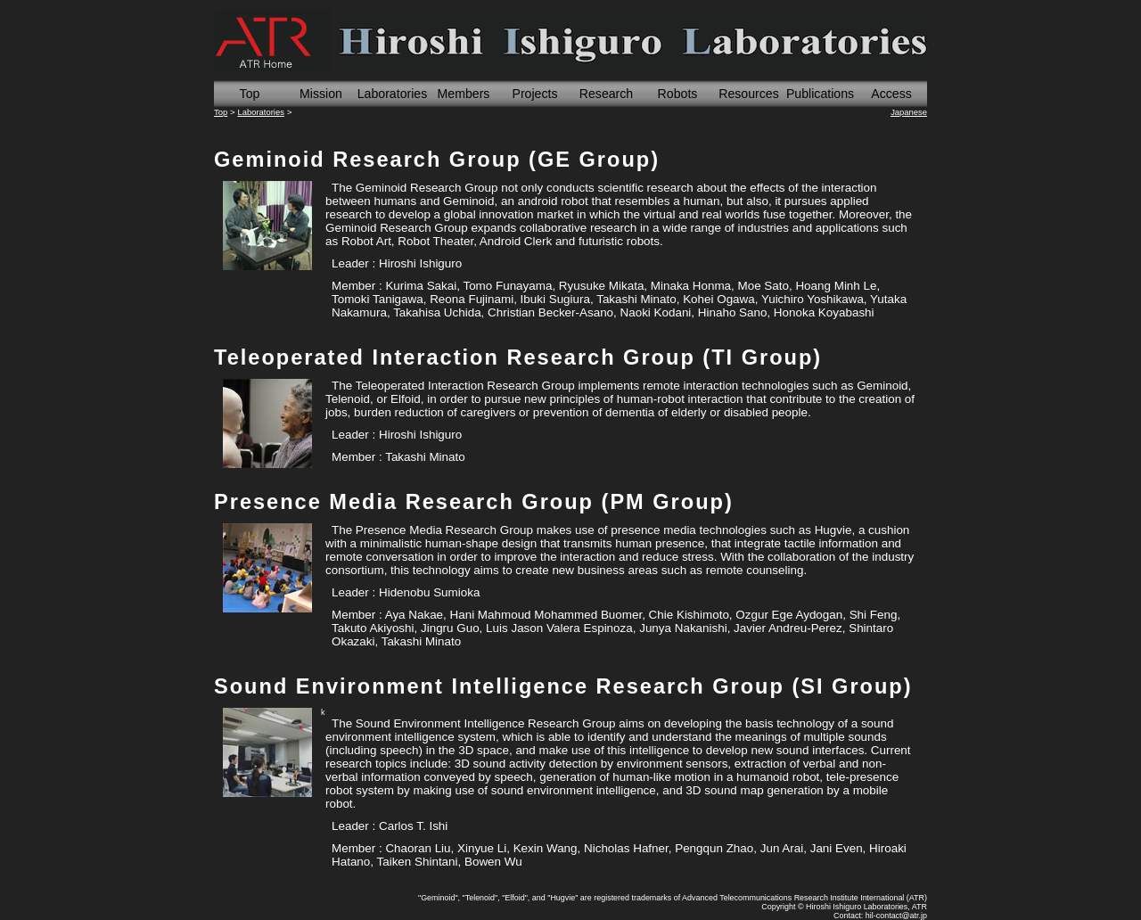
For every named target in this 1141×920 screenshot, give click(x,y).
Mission (321, 93)
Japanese (909, 112)
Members (464, 93)
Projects (534, 93)
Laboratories (392, 93)
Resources (748, 93)
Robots (678, 93)
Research (606, 93)
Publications (820, 93)
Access (891, 93)
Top (250, 93)
